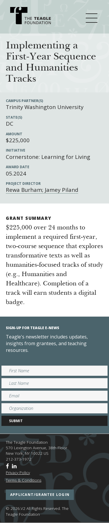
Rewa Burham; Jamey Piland (42, 189)
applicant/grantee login (39, 494)
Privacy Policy (18, 472)
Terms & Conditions (23, 480)
